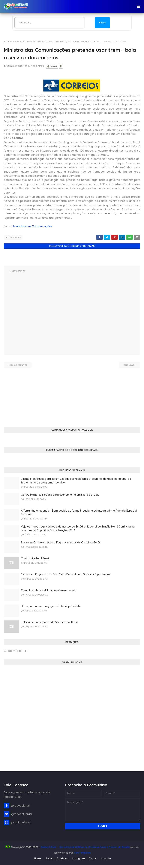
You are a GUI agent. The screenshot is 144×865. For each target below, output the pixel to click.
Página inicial (12, 41)
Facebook (62, 858)
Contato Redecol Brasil (35, 558)
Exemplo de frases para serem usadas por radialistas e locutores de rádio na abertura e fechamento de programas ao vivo (76, 480)
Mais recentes (18, 365)
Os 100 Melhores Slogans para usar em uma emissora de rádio (60, 494)
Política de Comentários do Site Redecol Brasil (49, 622)
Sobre (49, 858)
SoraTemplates (82, 852)
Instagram (78, 858)
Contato (106, 858)
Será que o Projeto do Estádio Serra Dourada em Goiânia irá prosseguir (65, 574)
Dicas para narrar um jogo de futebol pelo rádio (51, 606)
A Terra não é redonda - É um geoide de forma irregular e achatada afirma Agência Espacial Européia (79, 512)
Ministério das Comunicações (32, 226)
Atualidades (29, 41)
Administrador (14, 66)
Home (37, 858)
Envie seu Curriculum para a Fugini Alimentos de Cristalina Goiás (60, 542)
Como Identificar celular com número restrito (48, 590)
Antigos (129, 365)
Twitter (93, 858)
